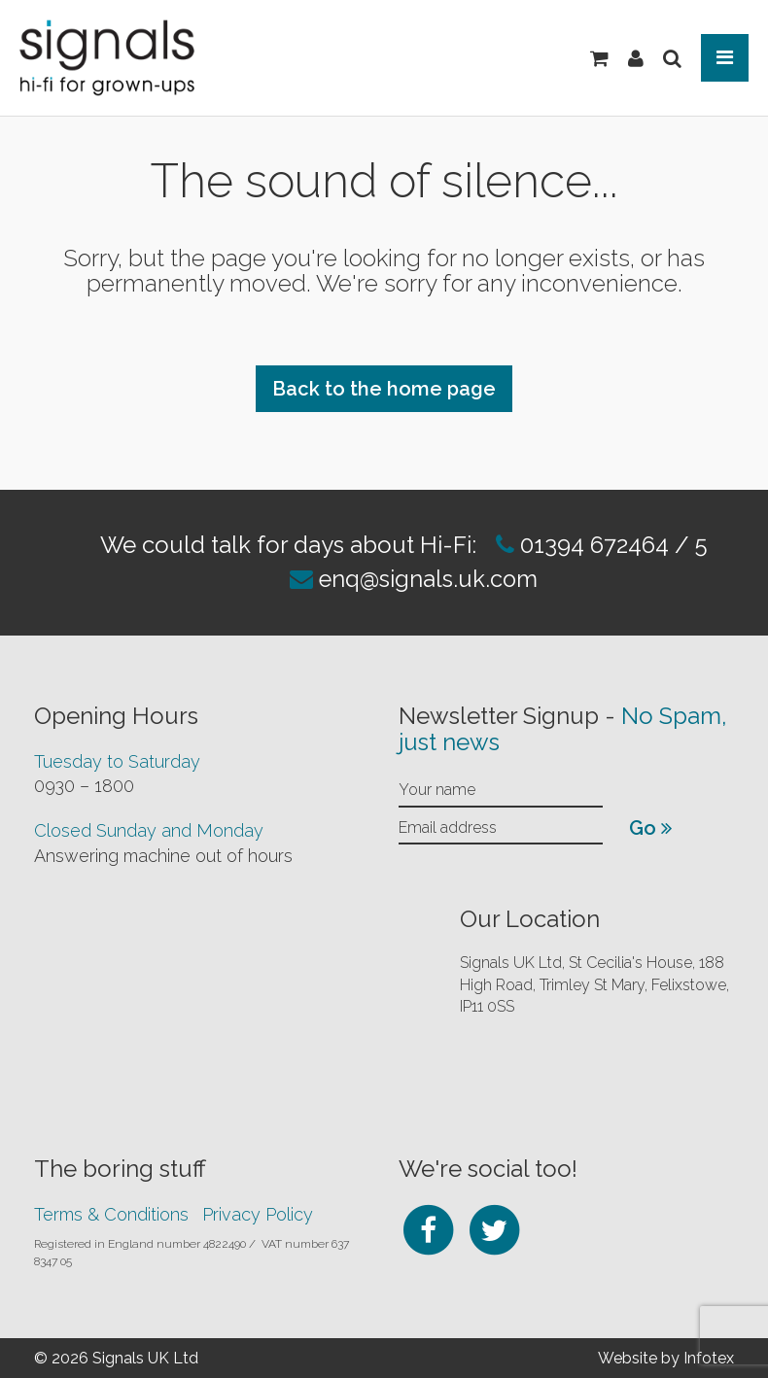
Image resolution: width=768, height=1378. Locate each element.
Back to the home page (384, 388)
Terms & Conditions (111, 1212)
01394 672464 (590, 545)
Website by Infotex (666, 1356)
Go (650, 827)
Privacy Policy (257, 1212)
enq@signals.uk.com (428, 579)
